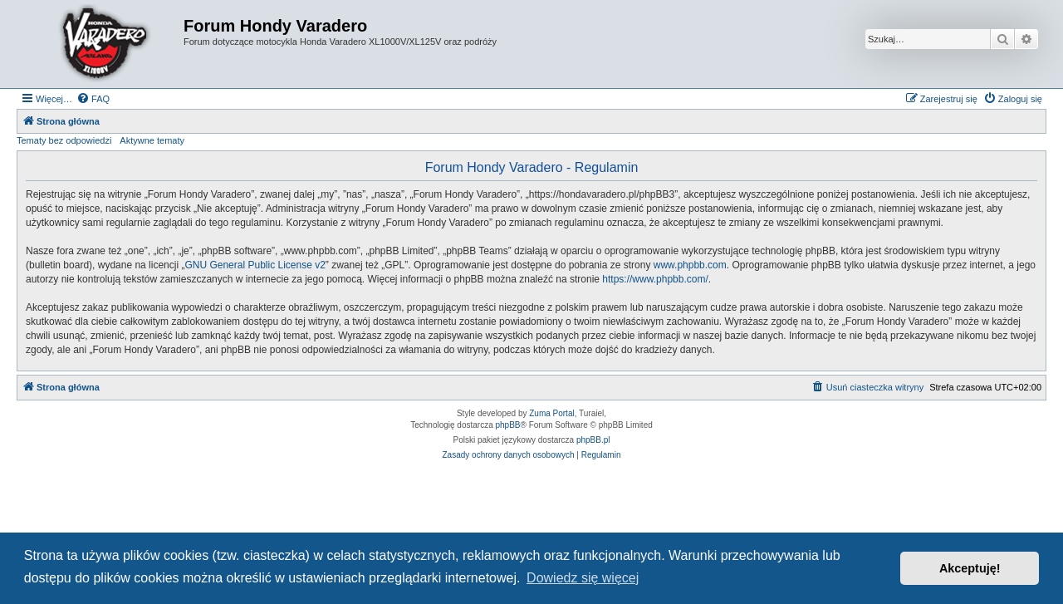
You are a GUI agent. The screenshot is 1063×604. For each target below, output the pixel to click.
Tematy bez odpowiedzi (64, 140)
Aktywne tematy (152, 140)
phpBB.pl (593, 439)
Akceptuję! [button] (970, 568)
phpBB (508, 425)
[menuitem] (93, 99)
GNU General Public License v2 (254, 265)
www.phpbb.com (690, 265)
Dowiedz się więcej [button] (583, 578)
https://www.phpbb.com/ (655, 279)
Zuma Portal (551, 413)
